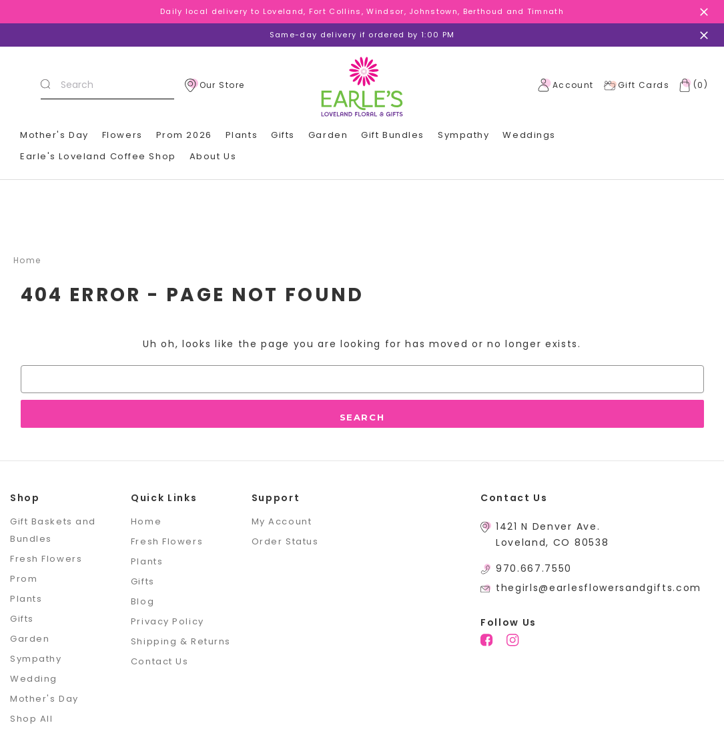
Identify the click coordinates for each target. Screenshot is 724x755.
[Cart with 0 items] (690, 85)
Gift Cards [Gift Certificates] (636, 85)
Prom (23, 578)
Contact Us (160, 661)
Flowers (122, 135)
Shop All (31, 718)
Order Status (285, 541)
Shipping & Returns (181, 641)
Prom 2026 (184, 135)
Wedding (33, 678)
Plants (242, 135)
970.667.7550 (534, 568)
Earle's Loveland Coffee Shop (98, 156)
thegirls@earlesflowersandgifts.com (598, 587)
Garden (328, 135)
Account (566, 85)
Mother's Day (54, 135)
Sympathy (463, 135)
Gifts (283, 135)
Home (146, 521)
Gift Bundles (392, 135)
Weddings (528, 135)
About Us (213, 156)
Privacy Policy (167, 621)
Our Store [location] (215, 85)
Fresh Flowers (46, 558)
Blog (142, 601)
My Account (282, 521)
